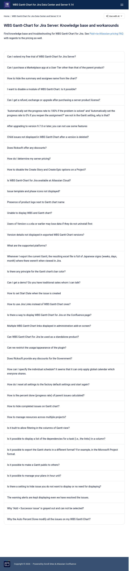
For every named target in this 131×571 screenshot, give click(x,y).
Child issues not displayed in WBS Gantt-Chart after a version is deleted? (48, 137)
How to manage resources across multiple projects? (36, 417)
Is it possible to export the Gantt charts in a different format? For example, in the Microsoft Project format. (62, 452)
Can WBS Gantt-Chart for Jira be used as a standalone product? (43, 336)
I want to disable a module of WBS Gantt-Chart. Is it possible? (41, 89)
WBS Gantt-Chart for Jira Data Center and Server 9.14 (43, 4)
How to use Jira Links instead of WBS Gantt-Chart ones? (39, 304)
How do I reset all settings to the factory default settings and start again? (48, 384)
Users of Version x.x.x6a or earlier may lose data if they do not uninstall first (49, 223)
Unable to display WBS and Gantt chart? (29, 212)
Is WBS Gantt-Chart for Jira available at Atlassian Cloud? (39, 180)
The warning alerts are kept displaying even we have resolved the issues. (48, 497)
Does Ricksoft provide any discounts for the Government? (39, 358)
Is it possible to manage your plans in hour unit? (34, 475)
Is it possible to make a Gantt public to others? (33, 464)
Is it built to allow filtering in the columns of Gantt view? (38, 427)
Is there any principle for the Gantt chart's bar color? (36, 271)
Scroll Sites (49, 564)
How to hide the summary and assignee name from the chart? (42, 78)
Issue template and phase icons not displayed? (33, 191)
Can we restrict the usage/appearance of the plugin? (36, 347)
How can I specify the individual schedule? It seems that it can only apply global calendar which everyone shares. (61, 371)
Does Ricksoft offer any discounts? (27, 147)
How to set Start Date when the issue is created (34, 293)
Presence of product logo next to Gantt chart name (35, 202)
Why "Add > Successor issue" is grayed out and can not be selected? (45, 508)
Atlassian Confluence (66, 564)
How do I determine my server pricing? (29, 158)
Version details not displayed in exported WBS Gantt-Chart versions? (45, 234)
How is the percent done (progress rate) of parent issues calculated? (45, 395)
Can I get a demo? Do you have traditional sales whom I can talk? (43, 282)
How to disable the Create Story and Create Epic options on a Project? (46, 169)
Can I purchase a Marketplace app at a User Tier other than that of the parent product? (55, 67)
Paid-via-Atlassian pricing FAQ (106, 33)
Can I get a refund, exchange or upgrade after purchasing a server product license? (53, 100)
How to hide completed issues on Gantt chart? (33, 406)
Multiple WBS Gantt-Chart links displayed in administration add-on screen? (49, 325)
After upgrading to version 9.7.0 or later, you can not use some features (47, 126)
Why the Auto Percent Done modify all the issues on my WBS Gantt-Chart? (49, 519)
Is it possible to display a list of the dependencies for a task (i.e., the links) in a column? (56, 438)
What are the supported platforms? (27, 245)
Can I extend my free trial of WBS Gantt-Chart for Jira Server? (41, 56)
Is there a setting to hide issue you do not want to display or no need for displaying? (54, 486)
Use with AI (114, 16)
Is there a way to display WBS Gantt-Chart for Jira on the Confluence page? (49, 315)
